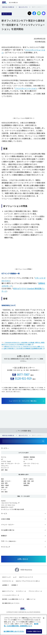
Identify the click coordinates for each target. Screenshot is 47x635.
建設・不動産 (5, 485)
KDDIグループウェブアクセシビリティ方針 (27, 581)
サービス (4, 448)
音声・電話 (4, 470)
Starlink (3, 501)
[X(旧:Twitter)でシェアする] (29, 13)
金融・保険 (4, 483)
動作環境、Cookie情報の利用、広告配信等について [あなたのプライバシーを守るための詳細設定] (21, 625)
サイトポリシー (20, 591)
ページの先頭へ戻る (24, 431)
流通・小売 (4, 487)
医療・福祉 (27, 483)
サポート (8, 541)
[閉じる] (43, 618)
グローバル (27, 465)
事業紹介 (4, 536)
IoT (2, 459)
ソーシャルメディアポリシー (9, 595)
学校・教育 (4, 492)
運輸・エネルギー (6, 481)
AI (24, 461)
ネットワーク (5, 468)
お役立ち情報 (5, 519)
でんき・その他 (28, 459)
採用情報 (13, 585)
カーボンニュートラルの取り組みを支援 (12, 509)
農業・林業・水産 (29, 481)
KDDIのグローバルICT (7, 507)
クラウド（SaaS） (6, 461)
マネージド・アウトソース (31, 463)
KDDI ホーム (5, 577)
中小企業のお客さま (7, 530)
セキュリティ (5, 465)
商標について (30, 599)
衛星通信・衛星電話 (29, 457)
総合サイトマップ (7, 591)
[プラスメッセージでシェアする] (43, 13)
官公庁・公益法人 (29, 479)
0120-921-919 (23, 378)
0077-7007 (23, 374)
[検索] (43, 441)
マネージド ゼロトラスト (8, 505)
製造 (2, 479)
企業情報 (4, 585)
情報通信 (26, 485)
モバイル (3, 457)
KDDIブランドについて (25, 577)
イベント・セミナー (7, 525)
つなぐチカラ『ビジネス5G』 (9, 503)
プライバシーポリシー (34, 591)
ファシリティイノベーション (26, 88)
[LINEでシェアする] (39, 13)
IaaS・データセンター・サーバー (10, 463)
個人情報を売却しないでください (11, 603)
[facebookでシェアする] (34, 13)
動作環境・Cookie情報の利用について (12, 599)
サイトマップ (5, 547)
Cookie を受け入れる (34, 631)
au (14, 577)
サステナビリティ (6, 581)
